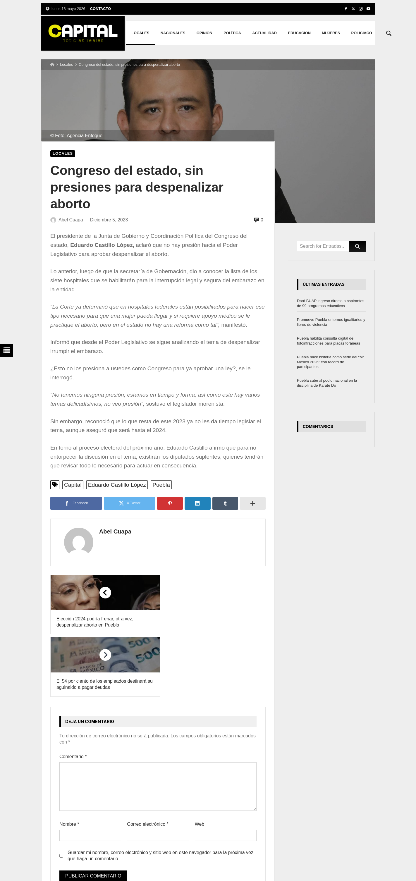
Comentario (73, 694)
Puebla (161, 485)
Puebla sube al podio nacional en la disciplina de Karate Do (327, 383)
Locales (66, 64)
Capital (73, 485)
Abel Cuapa (110, 531)
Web (199, 761)
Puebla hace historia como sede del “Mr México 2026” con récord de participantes (330, 362)
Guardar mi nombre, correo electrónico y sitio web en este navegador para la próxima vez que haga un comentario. (160, 793)
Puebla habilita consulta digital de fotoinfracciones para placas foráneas (328, 340)
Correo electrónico (147, 761)
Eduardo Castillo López (117, 485)
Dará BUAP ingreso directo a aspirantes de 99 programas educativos (330, 303)
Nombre (69, 761)
